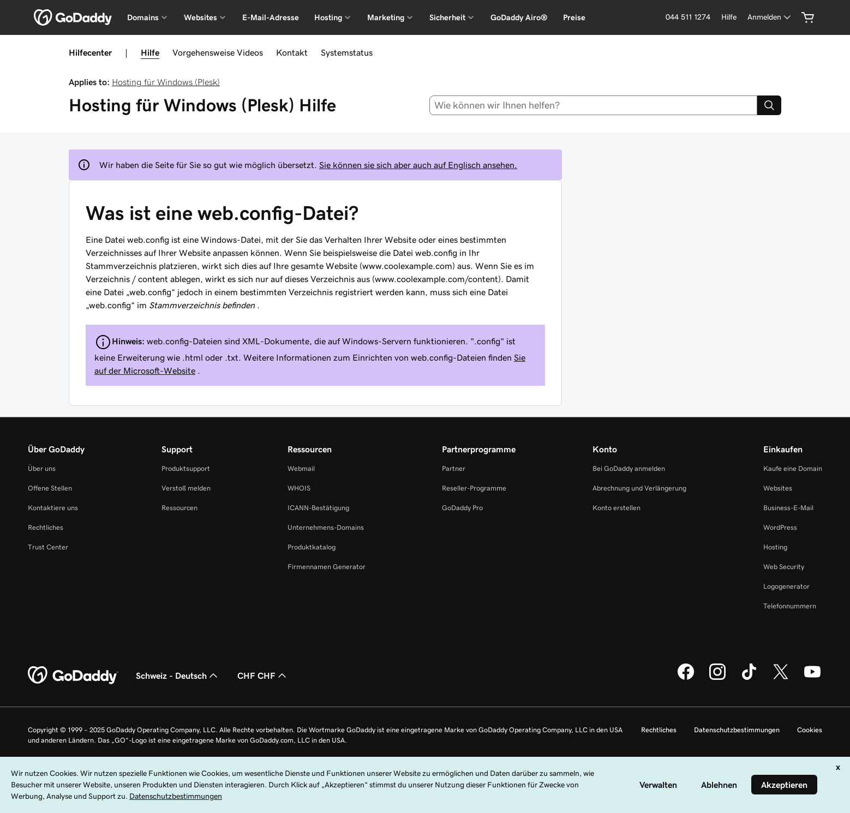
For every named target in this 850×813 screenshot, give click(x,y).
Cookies (809, 729)
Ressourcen (179, 507)
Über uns (42, 468)
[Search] (769, 105)
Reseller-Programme (474, 488)
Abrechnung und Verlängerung (639, 488)
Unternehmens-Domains (326, 527)
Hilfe (150, 52)
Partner (453, 468)
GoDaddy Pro (462, 507)
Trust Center (48, 547)
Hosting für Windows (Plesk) (166, 81)
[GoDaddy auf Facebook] (686, 678)
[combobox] (593, 105)
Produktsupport (185, 468)
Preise (574, 17)
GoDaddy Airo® (519, 17)
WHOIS (299, 488)
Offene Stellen (50, 488)
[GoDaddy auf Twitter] (781, 678)
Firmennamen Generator (327, 566)
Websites (777, 488)
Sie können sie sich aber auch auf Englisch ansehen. (418, 164)
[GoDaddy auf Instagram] (717, 678)
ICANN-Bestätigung (318, 507)
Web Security (783, 566)
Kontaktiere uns (53, 507)
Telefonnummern (789, 605)
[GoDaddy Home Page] (73, 675)
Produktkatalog (312, 547)
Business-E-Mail (788, 507)
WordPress (780, 527)
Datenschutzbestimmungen (737, 729)
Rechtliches (45, 527)
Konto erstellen (616, 507)
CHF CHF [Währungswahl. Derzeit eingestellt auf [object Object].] (263, 675)
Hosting (775, 547)
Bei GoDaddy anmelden (628, 468)
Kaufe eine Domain (792, 468)
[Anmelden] (770, 17)
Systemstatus (347, 52)
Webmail (301, 468)
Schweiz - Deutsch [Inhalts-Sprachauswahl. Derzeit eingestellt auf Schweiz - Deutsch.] (178, 675)
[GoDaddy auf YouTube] (812, 678)
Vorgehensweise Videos (217, 52)
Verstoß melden (186, 488)
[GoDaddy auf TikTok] (749, 678)
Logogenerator (786, 586)
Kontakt (292, 52)
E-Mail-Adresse (270, 17)
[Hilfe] (729, 17)
